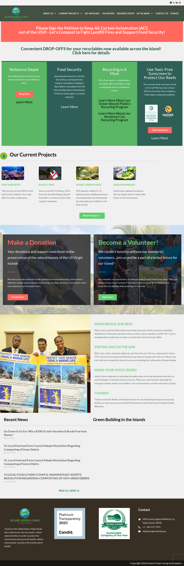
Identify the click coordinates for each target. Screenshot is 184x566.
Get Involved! (92, 13)
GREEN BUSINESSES (124, 184)
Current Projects (71, 13)
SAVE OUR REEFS (11, 184)
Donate (174, 13)
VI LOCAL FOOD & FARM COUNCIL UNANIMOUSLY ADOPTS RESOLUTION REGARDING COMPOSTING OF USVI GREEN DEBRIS (47, 476)
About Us (50, 13)
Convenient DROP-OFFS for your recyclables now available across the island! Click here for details (91, 50)
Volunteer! (108, 13)
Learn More (24, 102)
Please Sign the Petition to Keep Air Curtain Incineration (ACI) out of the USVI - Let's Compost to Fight (92, 30)
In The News (145, 13)
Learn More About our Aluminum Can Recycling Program (114, 116)
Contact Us (161, 13)
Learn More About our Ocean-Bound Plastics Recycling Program (114, 103)
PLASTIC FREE (46, 184)
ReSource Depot (126, 13)
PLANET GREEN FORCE (88, 184)
